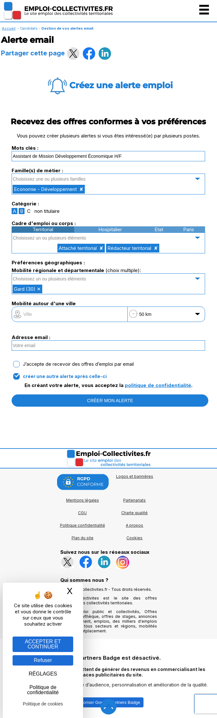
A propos (134, 525)
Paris (188, 229)
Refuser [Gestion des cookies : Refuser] (43, 660)
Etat (158, 229)
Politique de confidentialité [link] (43, 690)
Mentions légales (82, 500)
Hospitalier (110, 229)
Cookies (134, 537)
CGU (82, 512)
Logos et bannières (134, 476)
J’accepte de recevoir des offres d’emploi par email (78, 364)
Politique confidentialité (82, 525)
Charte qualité (134, 512)
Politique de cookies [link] (43, 703)
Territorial (43, 229)
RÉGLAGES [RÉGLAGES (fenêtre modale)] (43, 673)
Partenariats (134, 500)
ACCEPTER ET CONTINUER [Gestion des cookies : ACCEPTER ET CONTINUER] (43, 644)
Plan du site (83, 537)
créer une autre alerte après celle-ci (65, 376)
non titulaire (47, 211)
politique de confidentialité (158, 385)
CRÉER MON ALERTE (110, 400)
